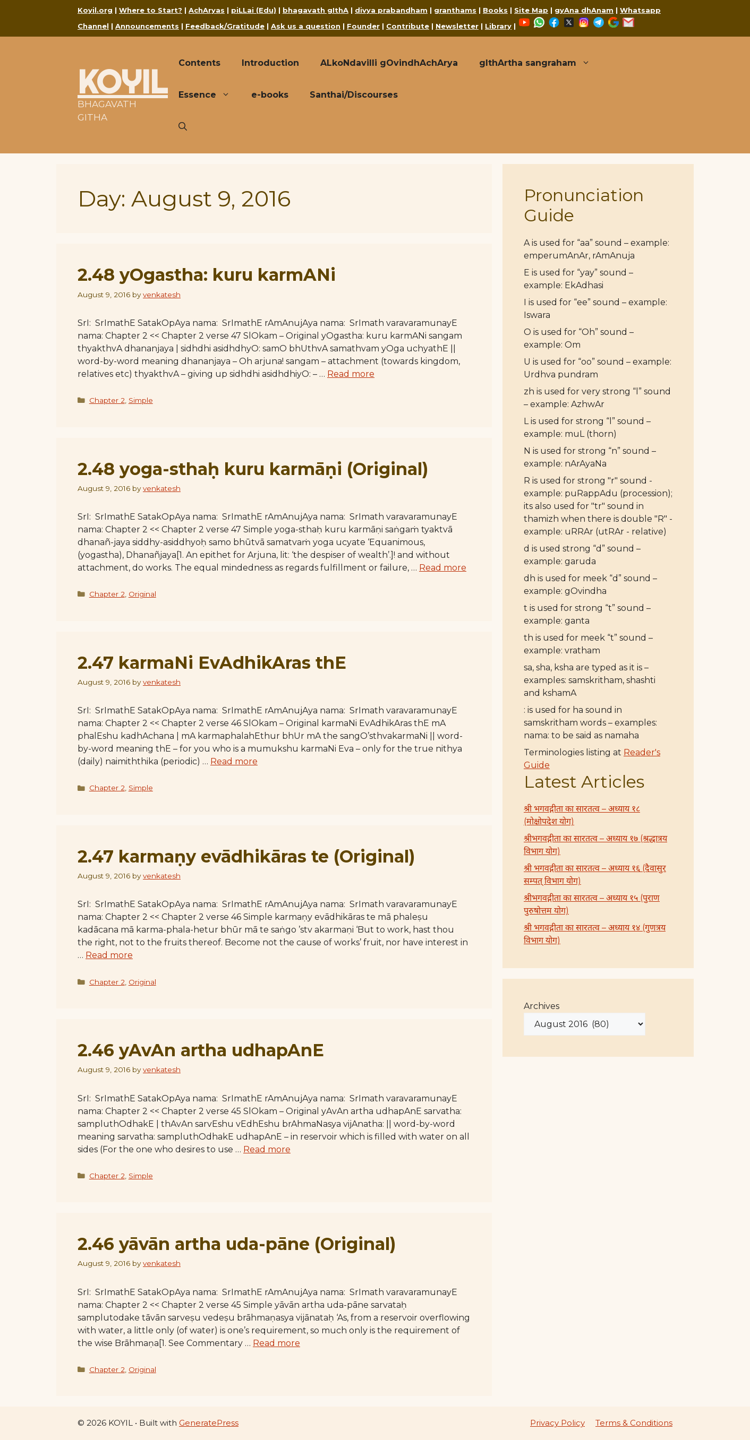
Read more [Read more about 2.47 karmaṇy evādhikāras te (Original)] (109, 955)
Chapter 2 (107, 400)
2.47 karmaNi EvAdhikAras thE (212, 662)
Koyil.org (95, 10)
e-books (269, 95)
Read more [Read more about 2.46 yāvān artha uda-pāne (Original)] (276, 1343)
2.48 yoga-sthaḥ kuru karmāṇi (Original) (253, 469)
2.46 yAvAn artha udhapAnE (201, 1050)
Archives (541, 1006)
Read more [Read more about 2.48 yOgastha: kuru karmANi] (350, 374)
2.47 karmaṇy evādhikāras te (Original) (246, 856)
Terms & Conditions (633, 1423)
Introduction (270, 63)
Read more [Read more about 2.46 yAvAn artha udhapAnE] (267, 1149)
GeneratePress (208, 1423)
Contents (199, 63)
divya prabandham (391, 10)
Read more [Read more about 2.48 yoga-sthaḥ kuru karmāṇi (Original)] (442, 568)
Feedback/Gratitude (225, 26)
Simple (141, 400)
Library (498, 26)
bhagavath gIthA (315, 10)
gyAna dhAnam (584, 10)
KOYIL (123, 81)
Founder (363, 26)
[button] (183, 127)
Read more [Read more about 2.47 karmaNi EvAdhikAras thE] (234, 761)
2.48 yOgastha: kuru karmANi (207, 274)
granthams (455, 10)
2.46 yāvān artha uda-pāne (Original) (237, 1244)
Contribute (407, 26)
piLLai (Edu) (253, 10)
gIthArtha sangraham (540, 63)
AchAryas (207, 10)
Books (495, 10)
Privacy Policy (557, 1423)
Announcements (147, 26)
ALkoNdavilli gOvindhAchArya (389, 63)
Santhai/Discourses (354, 95)
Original (142, 594)
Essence (209, 95)
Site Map (531, 10)
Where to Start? (150, 10)
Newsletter (457, 26)
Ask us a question (305, 26)
